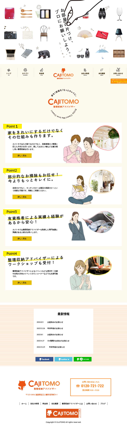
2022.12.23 (41, 347)
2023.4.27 (40, 341)
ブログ (103, 404)
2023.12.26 (41, 328)
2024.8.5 (40, 322)
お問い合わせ (91, 404)
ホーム (24, 404)
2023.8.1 (40, 334)
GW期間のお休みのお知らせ (58, 341)
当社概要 (54, 404)
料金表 (45, 404)
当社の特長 (34, 404)
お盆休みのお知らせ (55, 322)
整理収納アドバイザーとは (72, 404)
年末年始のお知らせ (55, 328)
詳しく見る (22, 155)
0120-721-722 (92, 386)
